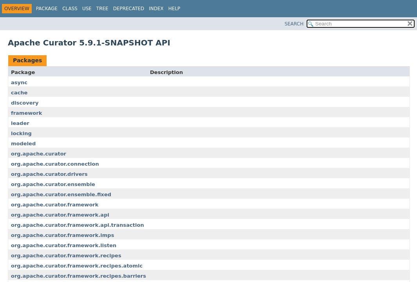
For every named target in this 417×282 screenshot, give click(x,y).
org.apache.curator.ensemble (53, 184)
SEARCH (294, 24)
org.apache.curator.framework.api (60, 215)
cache (19, 93)
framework (26, 113)
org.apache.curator (38, 154)
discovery (24, 103)
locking (21, 133)
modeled (23, 143)
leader (20, 123)
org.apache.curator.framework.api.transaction (77, 225)
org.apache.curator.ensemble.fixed (61, 194)
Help (174, 8)
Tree (102, 8)
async (19, 82)
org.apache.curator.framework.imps (62, 235)
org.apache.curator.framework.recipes (66, 255)
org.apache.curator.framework (54, 205)
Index (156, 8)
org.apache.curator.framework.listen (63, 245)
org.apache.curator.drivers (49, 174)
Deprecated (128, 8)
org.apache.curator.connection (55, 164)
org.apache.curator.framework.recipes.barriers (78, 276)
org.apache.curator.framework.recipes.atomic (77, 266)
